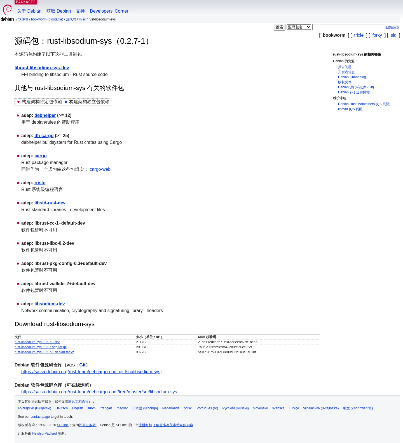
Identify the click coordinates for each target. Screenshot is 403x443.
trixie (359, 35)
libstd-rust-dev (49, 202)
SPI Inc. (63, 425)
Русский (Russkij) (235, 408)
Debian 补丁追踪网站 (354, 92)
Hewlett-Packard (44, 433)
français (107, 408)
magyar (122, 408)
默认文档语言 (78, 401)
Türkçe (294, 408)
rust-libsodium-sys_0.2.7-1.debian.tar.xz (44, 352)
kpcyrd (343, 109)
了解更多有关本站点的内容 (173, 425)
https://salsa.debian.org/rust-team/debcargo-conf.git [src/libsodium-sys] (91, 371)
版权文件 (345, 82)
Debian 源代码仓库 (352, 87)
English (77, 408)
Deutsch (61, 408)
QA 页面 (383, 104)
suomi (91, 408)
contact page (40, 417)
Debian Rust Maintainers (356, 104)
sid (393, 35)
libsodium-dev (49, 303)
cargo (40, 155)
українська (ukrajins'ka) (321, 408)
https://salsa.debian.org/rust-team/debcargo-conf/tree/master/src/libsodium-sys (99, 391)
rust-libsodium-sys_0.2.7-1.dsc (37, 342)
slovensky (260, 408)
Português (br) (207, 408)
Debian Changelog (352, 77)
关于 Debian (29, 11)
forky (377, 35)
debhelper (45, 115)
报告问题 (345, 67)
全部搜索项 (392, 27)
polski (188, 408)
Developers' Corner (109, 11)
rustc (39, 182)
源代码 (71, 19)
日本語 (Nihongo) (145, 408)
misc (82, 19)
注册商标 (145, 425)
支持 (80, 11)
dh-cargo (43, 135)
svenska (278, 408)
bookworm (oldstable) (47, 19)
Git (371, 87)
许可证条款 (87, 425)
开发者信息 (346, 72)
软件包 (23, 19)
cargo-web (100, 169)
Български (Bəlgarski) (34, 408)
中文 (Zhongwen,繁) (358, 408)
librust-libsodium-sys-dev (42, 67)
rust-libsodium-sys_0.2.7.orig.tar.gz (41, 347)
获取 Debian (58, 11)
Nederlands (170, 408)
